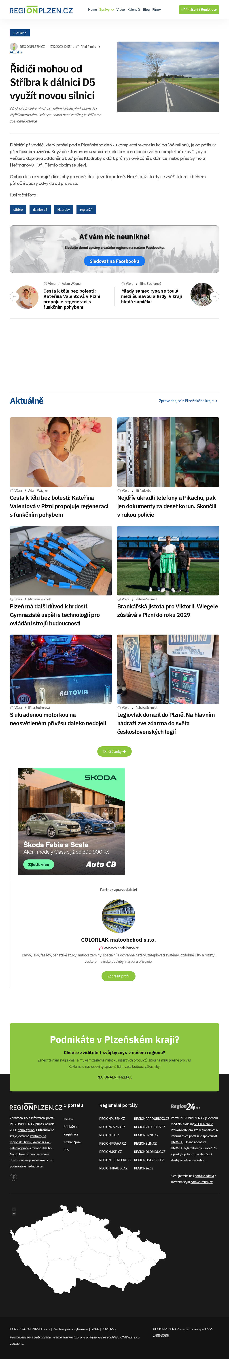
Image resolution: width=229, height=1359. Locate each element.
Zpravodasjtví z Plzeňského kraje (189, 401)
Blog (146, 9)
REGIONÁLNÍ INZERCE (114, 1077)
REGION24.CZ (143, 1168)
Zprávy (107, 9)
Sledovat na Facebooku (114, 261)
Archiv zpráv (72, 1142)
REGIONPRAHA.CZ (112, 1143)
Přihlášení (70, 1126)
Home (92, 9)
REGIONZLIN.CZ (145, 1143)
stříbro (18, 209)
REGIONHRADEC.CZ (113, 1168)
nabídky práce (19, 1148)
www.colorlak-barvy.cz (118, 948)
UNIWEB (177, 1142)
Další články (114, 751)
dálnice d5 (40, 209)
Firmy (156, 9)
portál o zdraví (204, 1176)
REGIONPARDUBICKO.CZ (151, 1119)
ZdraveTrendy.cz (202, 1182)
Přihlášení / (190, 9)
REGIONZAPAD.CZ (112, 1127)
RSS (66, 1150)
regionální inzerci (36, 1160)
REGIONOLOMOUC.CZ (149, 1152)
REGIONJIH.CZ (109, 1135)
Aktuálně (19, 33)
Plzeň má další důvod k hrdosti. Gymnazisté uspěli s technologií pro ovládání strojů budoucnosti (55, 614)
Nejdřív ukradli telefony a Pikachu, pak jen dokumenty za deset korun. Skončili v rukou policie (166, 506)
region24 (86, 209)
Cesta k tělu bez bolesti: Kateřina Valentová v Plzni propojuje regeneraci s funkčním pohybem (71, 299)
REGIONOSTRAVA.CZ (149, 1160)
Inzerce (68, 1119)
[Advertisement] (114, 353)
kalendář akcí (41, 1142)
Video (121, 9)
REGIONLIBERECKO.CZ (115, 1160)
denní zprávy (26, 1130)
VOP (105, 1329)
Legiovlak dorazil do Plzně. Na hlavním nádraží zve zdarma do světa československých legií (166, 723)
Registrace (209, 9)
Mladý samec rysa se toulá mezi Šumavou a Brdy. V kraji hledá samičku (151, 296)
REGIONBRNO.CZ (146, 1135)
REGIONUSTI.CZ (110, 1152)
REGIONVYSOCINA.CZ (149, 1127)
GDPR (95, 1329)
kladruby (63, 209)
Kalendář (133, 9)
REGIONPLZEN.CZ (32, 47)
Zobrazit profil (118, 976)
